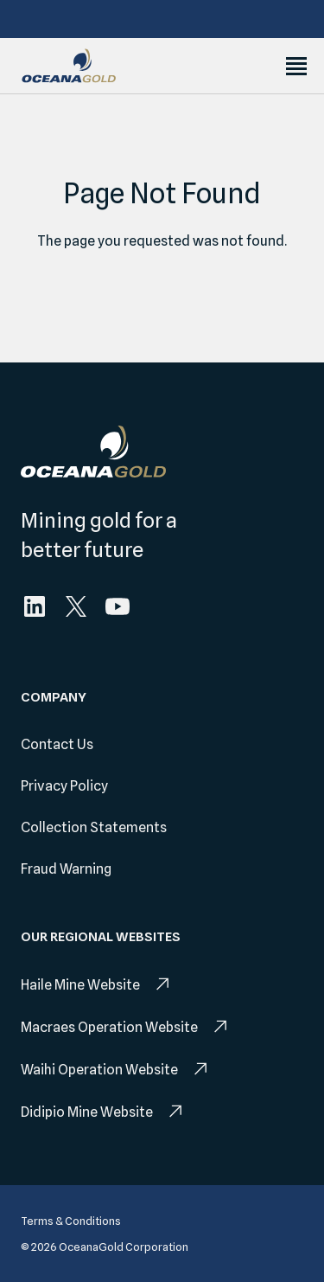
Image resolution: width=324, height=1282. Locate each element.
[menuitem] (34, 606)
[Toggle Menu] (296, 66)
